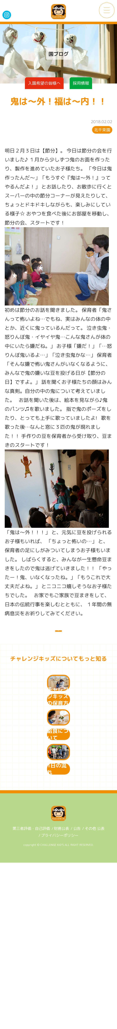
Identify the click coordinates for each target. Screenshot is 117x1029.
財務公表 (61, 994)
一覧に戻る (58, 637)
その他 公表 (94, 994)
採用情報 (81, 83)
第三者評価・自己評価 (31, 994)
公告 (77, 994)
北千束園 (102, 130)
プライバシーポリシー (59, 1001)
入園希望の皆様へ (44, 83)
